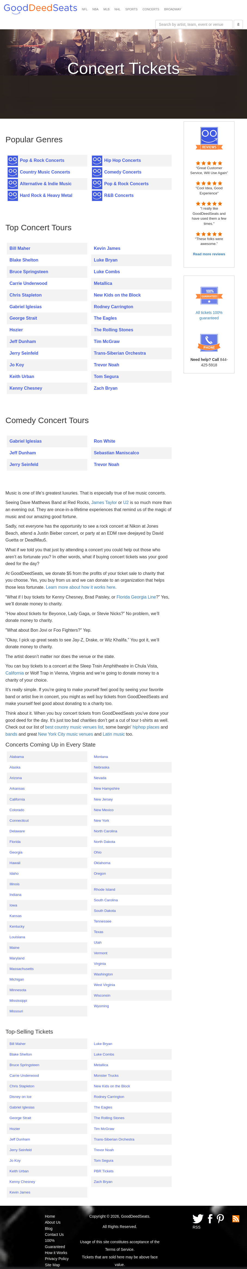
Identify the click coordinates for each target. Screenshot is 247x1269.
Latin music (114, 734)
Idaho (14, 873)
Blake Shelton (24, 260)
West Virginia (104, 985)
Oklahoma (102, 863)
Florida (15, 842)
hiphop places (145, 727)
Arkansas (17, 788)
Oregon (100, 873)
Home (50, 1216)
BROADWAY (172, 9)
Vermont (100, 953)
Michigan (17, 979)
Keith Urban (22, 376)
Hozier (16, 330)
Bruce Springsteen (29, 271)
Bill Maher (20, 248)
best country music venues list (74, 727)
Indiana (15, 895)
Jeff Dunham (23, 341)
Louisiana (17, 937)
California (14, 673)
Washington (103, 974)
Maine (14, 948)
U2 (126, 502)
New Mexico (104, 810)
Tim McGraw (107, 341)
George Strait (23, 318)
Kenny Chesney (26, 388)
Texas (98, 932)
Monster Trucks (106, 1075)
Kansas (15, 916)
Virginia (100, 964)
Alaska (15, 767)
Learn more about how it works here (80, 587)
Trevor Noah (106, 365)
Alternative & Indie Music (46, 183)
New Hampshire (107, 788)
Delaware (17, 831)
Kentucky (17, 926)
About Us (53, 1222)
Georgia (16, 852)
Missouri (16, 1011)
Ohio (97, 852)
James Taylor (104, 502)
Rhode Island (104, 889)
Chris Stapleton (26, 295)
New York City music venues (65, 734)
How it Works (56, 1253)
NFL (85, 9)
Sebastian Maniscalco (116, 453)
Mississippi (18, 1001)
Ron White (104, 441)
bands (11, 734)
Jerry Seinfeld (24, 353)
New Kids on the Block (117, 295)
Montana (101, 757)
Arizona (16, 778)
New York (101, 820)
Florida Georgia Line (136, 597)
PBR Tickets (104, 1171)
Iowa (13, 905)
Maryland (17, 958)
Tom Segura (106, 376)
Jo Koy (17, 365)
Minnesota (18, 990)
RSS (196, 1227)
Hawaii (15, 863)
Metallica (103, 283)
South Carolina (106, 900)
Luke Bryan (106, 260)
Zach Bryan (106, 388)
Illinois (15, 884)
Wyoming (101, 1006)
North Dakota (104, 842)
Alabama (17, 757)
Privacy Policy (57, 1259)
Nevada (100, 778)
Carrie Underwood (28, 283)
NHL (118, 9)
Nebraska (101, 767)
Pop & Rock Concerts (42, 160)
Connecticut (19, 820)
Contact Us (54, 1234)
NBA (95, 9)
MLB (106, 9)
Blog (49, 1228)
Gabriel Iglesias (26, 306)
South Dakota (105, 911)
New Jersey (103, 799)
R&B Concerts (119, 195)
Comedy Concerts (122, 172)
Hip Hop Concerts (122, 160)
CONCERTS (151, 9)
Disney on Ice (21, 1097)
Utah (97, 942)
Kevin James (107, 248)
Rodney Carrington (113, 306)
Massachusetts (22, 969)
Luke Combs (107, 271)
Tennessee (102, 921)
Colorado (17, 810)
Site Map (52, 1265)
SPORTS (131, 9)
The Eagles (105, 318)
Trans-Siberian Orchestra (120, 353)
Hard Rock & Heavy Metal (46, 195)
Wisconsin (102, 995)
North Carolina (105, 831)
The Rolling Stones (113, 330)
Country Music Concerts (45, 172)
